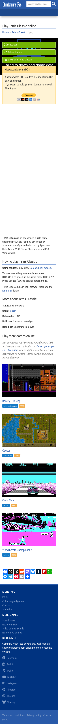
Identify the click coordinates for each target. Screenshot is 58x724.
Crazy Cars (8, 500)
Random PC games (12, 632)
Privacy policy (34, 715)
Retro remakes (9, 624)
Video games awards (13, 628)
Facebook (9, 658)
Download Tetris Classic (18, 59)
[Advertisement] (29, 145)
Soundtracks (8, 620)
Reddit (7, 664)
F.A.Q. (5, 597)
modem (48, 267)
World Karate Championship (17, 550)
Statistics (7, 609)
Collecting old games (13, 601)
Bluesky (8, 702)
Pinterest (9, 689)
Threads (8, 695)
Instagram (9, 683)
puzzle (13, 310)
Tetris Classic (19, 32)
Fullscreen (10, 44)
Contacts (7, 605)
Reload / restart (13, 52)
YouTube (9, 676)
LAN (40, 267)
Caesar (6, 450)
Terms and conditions (13, 715)
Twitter (8, 670)
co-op (34, 267)
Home (5, 32)
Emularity (7, 290)
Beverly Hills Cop (11, 401)
